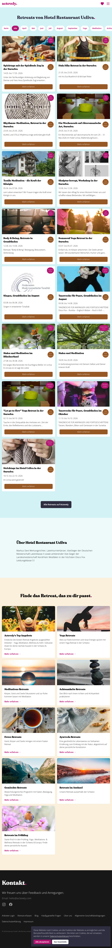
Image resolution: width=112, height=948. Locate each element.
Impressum (28, 921)
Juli (50, 28)
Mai (33, 28)
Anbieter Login (8, 915)
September (72, 28)
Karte (6, 28)
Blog (36, 915)
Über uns (68, 915)
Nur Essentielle (60, 942)
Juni (41, 28)
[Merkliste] (102, 4)
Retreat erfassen (25, 915)
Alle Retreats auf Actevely (56, 504)
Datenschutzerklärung (59, 936)
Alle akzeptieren (42, 942)
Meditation (97, 28)
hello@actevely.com (20, 898)
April (24, 28)
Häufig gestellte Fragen (51, 915)
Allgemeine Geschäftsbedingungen (90, 915)
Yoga (85, 28)
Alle (15, 28)
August (60, 28)
